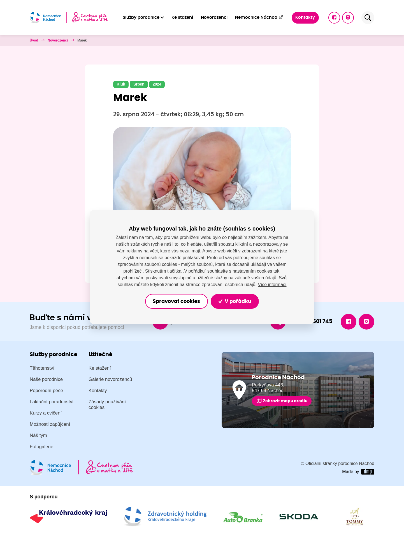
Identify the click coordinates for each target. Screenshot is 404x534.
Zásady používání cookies (107, 404)
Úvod (34, 40)
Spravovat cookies (176, 301)
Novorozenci (214, 17)
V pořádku (235, 301)
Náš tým (38, 435)
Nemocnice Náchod (259, 17)
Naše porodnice (46, 379)
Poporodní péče (46, 390)
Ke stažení (182, 17)
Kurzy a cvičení (46, 413)
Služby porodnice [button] (141, 17)
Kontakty (305, 17)
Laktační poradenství (52, 401)
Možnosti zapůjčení (50, 424)
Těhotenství (42, 368)
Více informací (272, 284)
